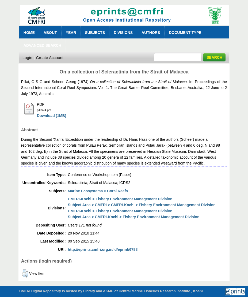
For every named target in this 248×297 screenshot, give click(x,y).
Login (27, 57)
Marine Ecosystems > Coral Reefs (98, 191)
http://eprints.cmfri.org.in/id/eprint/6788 (103, 249)
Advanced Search (42, 45)
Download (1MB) (51, 116)
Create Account (50, 57)
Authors (151, 32)
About (50, 32)
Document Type (185, 32)
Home (29, 32)
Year (71, 32)
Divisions (123, 32)
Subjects (95, 32)
